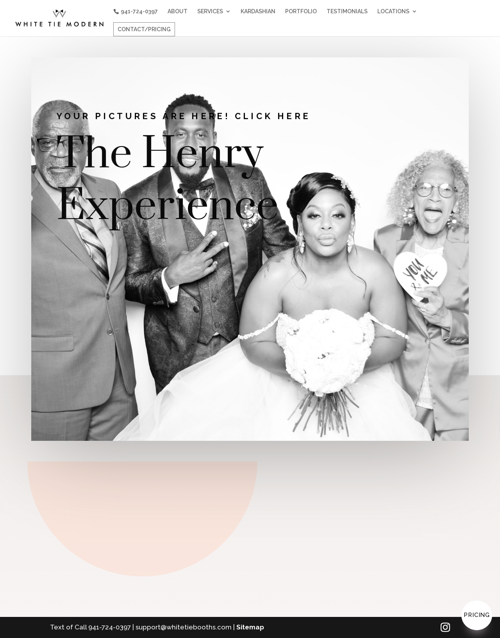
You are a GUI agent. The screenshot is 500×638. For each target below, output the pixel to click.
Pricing (477, 614)
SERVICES (210, 11)
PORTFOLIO (301, 11)
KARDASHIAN (258, 11)
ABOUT (178, 11)
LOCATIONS (393, 11)
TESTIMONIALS (347, 11)
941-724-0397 (139, 11)
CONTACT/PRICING (144, 29)
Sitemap (250, 627)
